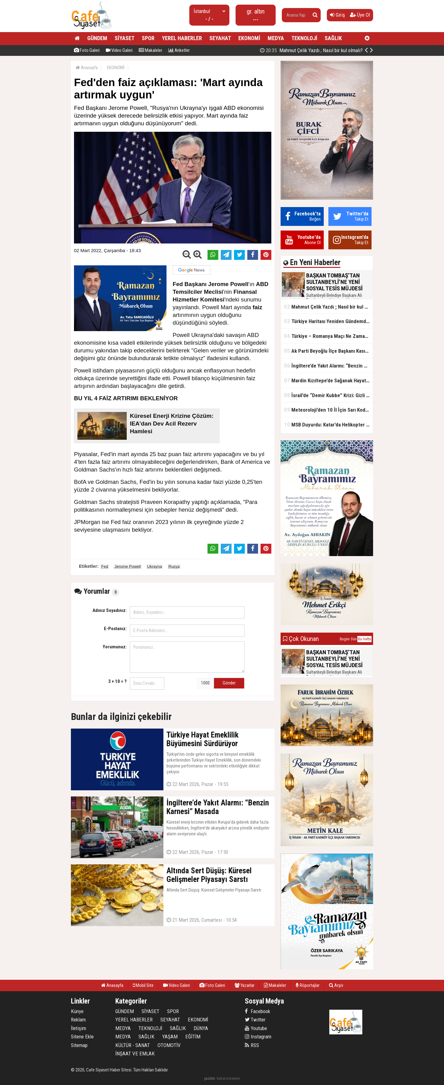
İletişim (78, 1028)
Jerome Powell (127, 566)
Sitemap (79, 1045)
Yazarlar (244, 985)
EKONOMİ (249, 38)
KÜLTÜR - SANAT (132, 1045)
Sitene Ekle (82, 1036)
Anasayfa (87, 67)
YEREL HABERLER (182, 38)
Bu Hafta (364, 639)
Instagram (258, 1036)
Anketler (179, 50)
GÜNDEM (97, 38)
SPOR (148, 38)
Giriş (337, 15)
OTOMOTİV (169, 1045)
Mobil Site (143, 985)
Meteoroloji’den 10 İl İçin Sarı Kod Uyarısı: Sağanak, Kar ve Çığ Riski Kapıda (328, 409)
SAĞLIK (333, 38)
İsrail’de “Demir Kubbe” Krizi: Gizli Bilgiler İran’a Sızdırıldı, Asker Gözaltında (328, 395)
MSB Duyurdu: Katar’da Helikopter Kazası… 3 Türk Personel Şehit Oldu (328, 424)
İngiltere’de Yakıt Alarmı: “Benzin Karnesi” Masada (328, 365)
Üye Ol (360, 15)
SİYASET (124, 38)
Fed (104, 566)
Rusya (174, 566)
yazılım (209, 1078)
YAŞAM (170, 1036)
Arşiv (336, 985)
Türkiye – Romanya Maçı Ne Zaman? (327, 335)
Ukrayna (154, 566)
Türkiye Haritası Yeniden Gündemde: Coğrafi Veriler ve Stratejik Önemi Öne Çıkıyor (328, 321)
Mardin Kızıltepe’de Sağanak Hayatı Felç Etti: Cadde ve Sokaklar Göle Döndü (328, 380)
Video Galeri (119, 50)
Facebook (257, 1011)
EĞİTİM (192, 1036)
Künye (77, 1011)
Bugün (345, 639)
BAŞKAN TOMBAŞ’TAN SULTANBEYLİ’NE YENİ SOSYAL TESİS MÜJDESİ (322, 50)
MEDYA (276, 38)
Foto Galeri (87, 50)
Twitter (255, 1019)
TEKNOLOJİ (304, 38)
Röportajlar (307, 985)
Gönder (229, 683)
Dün (354, 639)
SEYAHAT (220, 38)
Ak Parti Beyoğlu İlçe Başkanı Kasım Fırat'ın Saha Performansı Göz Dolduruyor (328, 350)
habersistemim (228, 1078)
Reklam (78, 1019)
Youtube (256, 1028)
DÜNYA (201, 1028)
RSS (252, 1045)
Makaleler (150, 50)
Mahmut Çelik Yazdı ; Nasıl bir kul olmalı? (328, 306)
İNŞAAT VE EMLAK (135, 1053)
